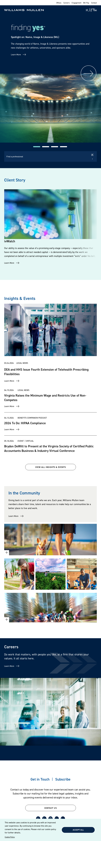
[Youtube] (57, 818)
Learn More (16, 54)
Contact (94, 3)
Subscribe (62, 779)
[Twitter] (44, 818)
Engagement (76, 3)
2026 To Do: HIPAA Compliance (25, 423)
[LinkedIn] (38, 818)
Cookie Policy (10, 837)
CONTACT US (50, 808)
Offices (58, 3)
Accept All (78, 829)
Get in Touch (40, 779)
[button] (36, 146)
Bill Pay (86, 3)
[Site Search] (87, 10)
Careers (66, 3)
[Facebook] (50, 818)
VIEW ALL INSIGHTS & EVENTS (50, 467)
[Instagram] (63, 818)
